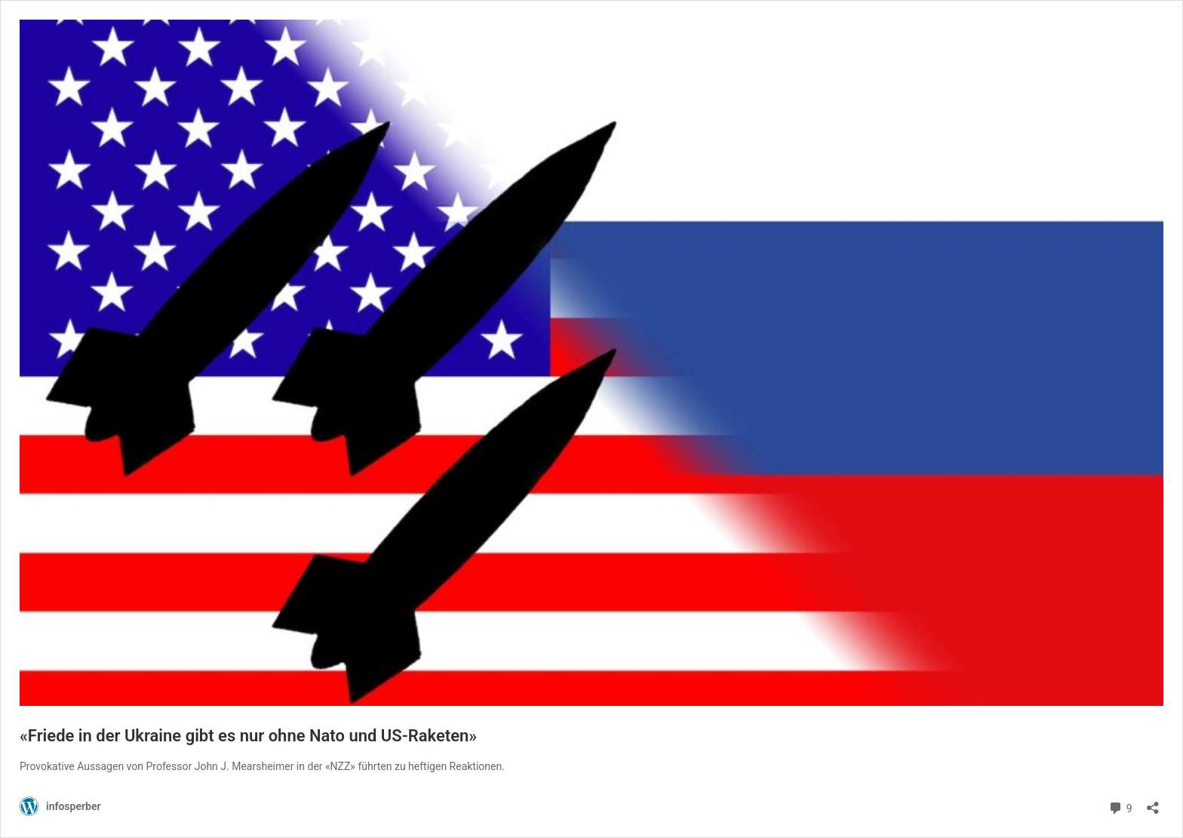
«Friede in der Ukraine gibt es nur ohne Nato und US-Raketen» (248, 735)
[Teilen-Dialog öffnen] (1152, 803)
